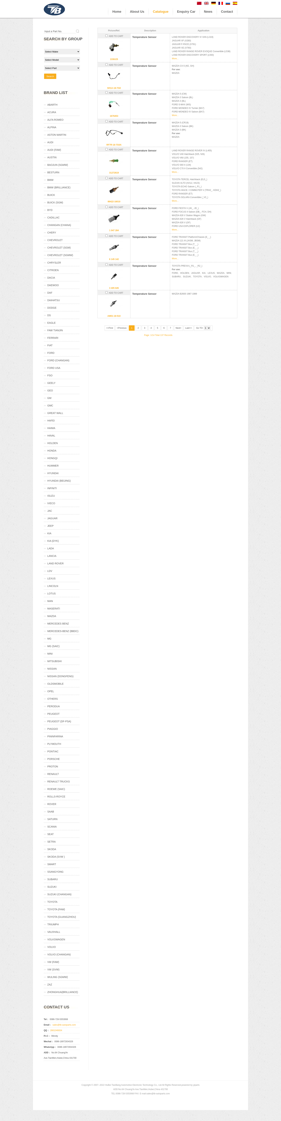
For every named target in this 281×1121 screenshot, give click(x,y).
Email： (48, 1025)
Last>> (188, 328)
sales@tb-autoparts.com (64, 1025)
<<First (109, 328)
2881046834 (56, 1030)
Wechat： (48, 1041)
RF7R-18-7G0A (114, 145)
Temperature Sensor (144, 37)
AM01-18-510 (113, 316)
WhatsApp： (50, 1047)
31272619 (114, 173)
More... (175, 58)
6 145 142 (114, 259)
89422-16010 (114, 201)
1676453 (114, 116)
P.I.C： (47, 1036)
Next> (178, 328)
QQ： (46, 1030)
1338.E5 (114, 59)
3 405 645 (114, 288)
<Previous (122, 328)
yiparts (196, 1085)
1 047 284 (114, 230)
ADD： (47, 1052)
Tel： (46, 1019)
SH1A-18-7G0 (114, 88)
